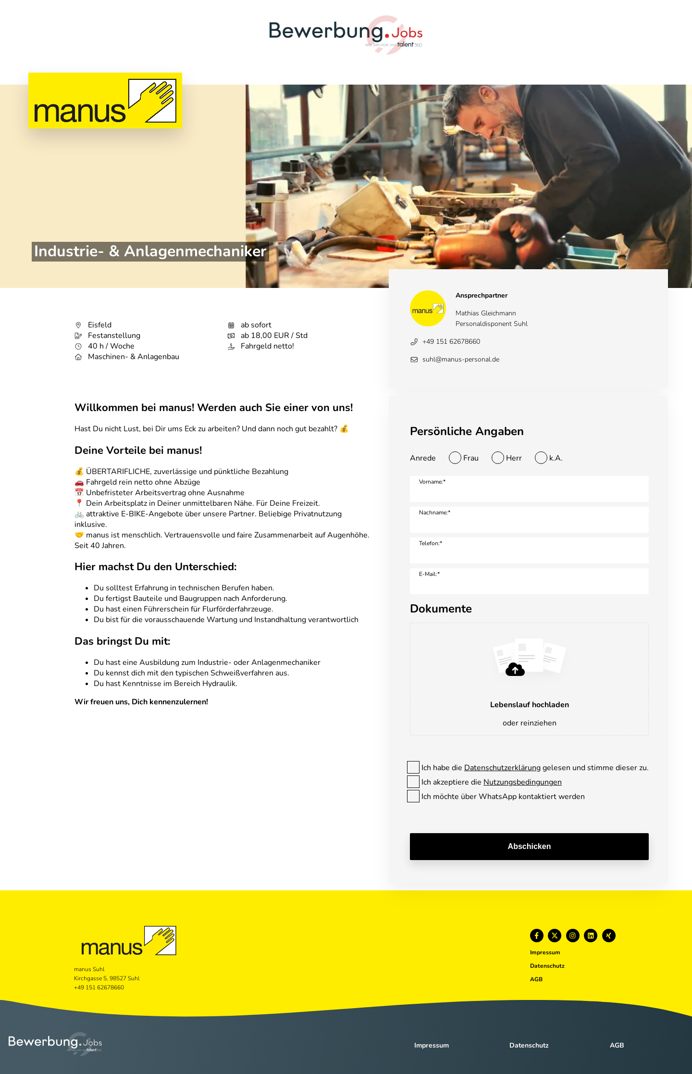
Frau (471, 458)
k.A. (556, 458)
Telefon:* (430, 543)
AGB (536, 979)
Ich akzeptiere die (491, 782)
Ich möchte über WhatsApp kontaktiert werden (503, 796)
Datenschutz (547, 966)
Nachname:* (434, 512)
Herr (514, 458)
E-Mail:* (429, 574)
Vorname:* (432, 482)
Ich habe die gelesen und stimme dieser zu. (535, 767)
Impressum (545, 952)
